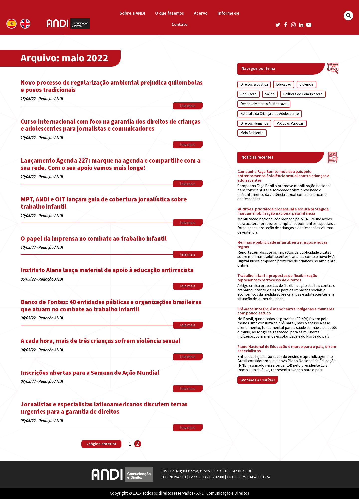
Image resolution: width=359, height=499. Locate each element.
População (248, 94)
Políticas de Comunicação (303, 94)
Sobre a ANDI (132, 13)
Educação (283, 84)
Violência (306, 84)
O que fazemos (169, 13)
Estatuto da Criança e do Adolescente (269, 113)
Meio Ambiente (252, 133)
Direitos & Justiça (254, 84)
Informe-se (228, 13)
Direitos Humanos (254, 123)
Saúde (270, 94)
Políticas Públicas (290, 123)
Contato (180, 24)
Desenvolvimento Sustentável (263, 104)
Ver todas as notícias (257, 380)
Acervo (201, 13)
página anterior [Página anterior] (101, 444)
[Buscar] (348, 15)
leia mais (187, 106)
